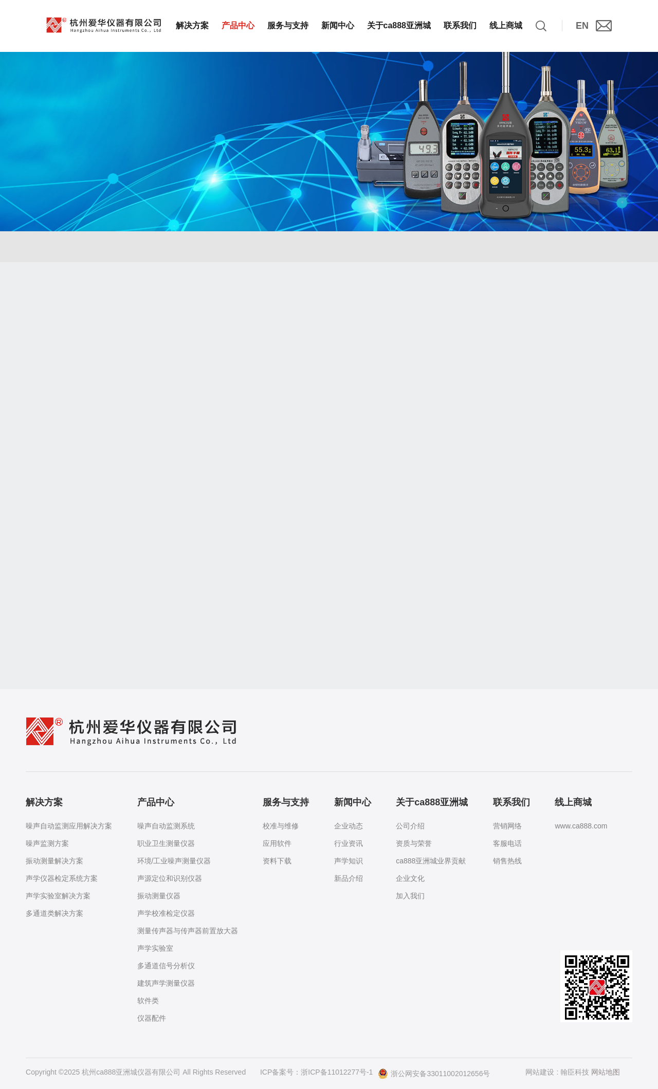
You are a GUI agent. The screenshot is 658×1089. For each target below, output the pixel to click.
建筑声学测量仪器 (166, 983)
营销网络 (507, 825)
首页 (49, 253)
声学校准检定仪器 (166, 913)
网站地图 (605, 1072)
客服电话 (507, 843)
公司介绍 (410, 825)
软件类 (148, 1000)
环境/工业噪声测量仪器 (174, 860)
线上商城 (505, 25)
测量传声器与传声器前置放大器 (187, 930)
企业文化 (410, 878)
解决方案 (192, 25)
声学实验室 (155, 948)
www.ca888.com (581, 825)
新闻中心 (337, 25)
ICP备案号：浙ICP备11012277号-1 (316, 1072)
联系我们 (460, 25)
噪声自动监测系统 (166, 825)
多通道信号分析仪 (166, 965)
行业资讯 (348, 843)
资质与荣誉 (414, 843)
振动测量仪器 (158, 895)
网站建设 (540, 1072)
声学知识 (348, 860)
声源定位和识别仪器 (169, 878)
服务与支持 (287, 25)
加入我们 (410, 895)
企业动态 (348, 825)
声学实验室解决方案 (58, 895)
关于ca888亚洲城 (399, 25)
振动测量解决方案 (54, 860)
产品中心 (238, 25)
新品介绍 (348, 878)
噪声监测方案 (47, 843)
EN (582, 26)
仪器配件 (151, 1018)
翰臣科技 (574, 1072)
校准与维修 (281, 825)
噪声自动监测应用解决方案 (69, 825)
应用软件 (277, 843)
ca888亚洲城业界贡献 (431, 860)
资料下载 (277, 860)
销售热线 (507, 860)
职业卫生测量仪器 (166, 843)
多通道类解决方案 (54, 913)
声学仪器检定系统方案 (62, 878)
